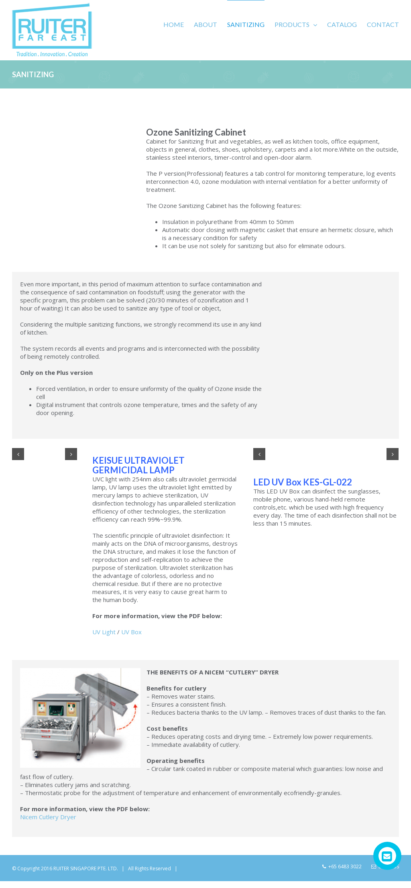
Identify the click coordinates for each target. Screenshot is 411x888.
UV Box (131, 644)
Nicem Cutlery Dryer (48, 829)
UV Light (104, 644)
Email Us (385, 878)
